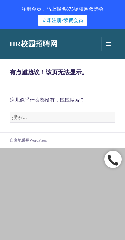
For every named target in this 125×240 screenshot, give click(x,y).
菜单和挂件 (108, 44)
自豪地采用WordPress (28, 140)
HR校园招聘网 (33, 44)
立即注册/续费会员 (62, 20)
